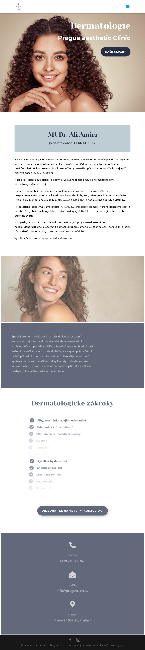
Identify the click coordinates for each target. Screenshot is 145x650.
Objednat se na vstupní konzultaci (72, 510)
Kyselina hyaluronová (49, 461)
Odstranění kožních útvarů (52, 427)
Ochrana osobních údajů (95, 645)
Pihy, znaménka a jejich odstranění (58, 420)
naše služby (114, 51)
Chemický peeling (47, 467)
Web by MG (117, 645)
